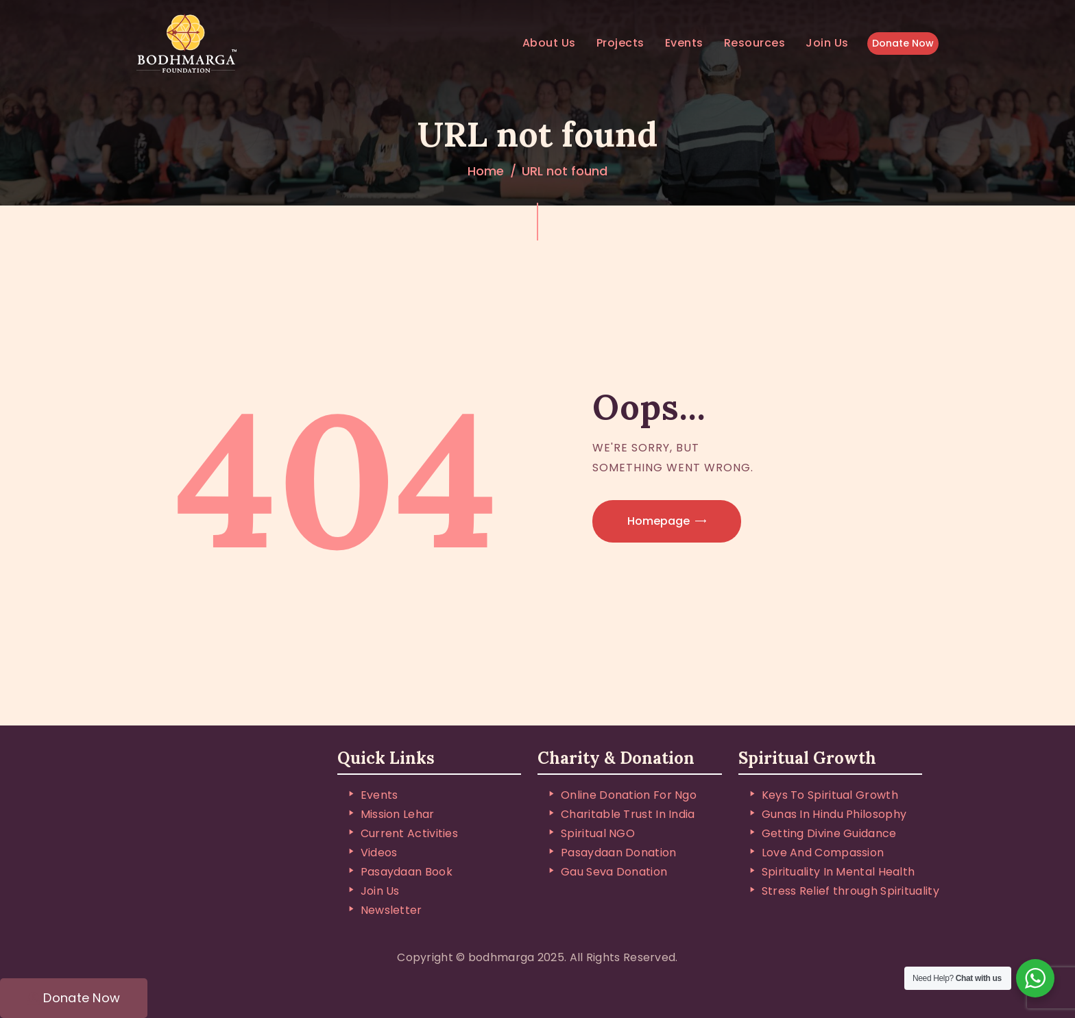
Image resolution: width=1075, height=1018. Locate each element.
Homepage (658, 521)
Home (486, 171)
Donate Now (903, 43)
